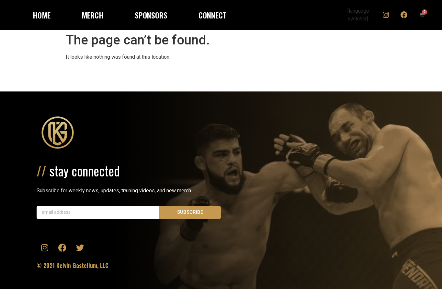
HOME (42, 15)
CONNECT (212, 15)
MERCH (93, 15)
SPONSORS (151, 15)
